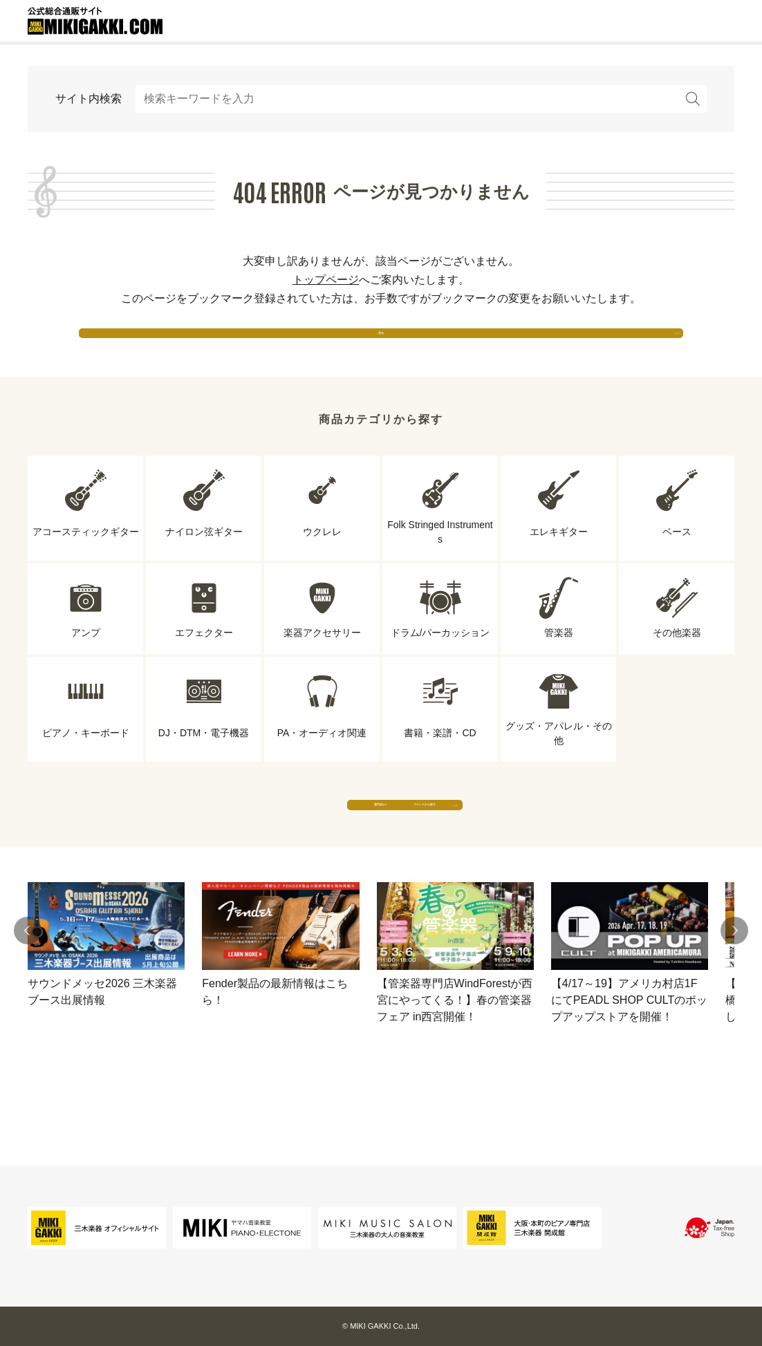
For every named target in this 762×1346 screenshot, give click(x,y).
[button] (27, 984)
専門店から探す (253, 844)
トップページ (325, 280)
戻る (381, 345)
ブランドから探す (509, 844)
